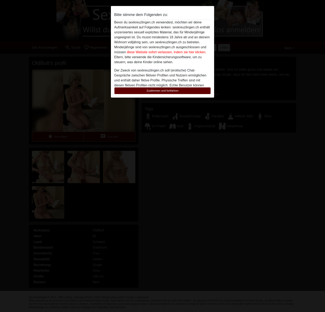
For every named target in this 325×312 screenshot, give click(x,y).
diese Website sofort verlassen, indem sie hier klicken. (166, 52)
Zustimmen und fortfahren (162, 90)
